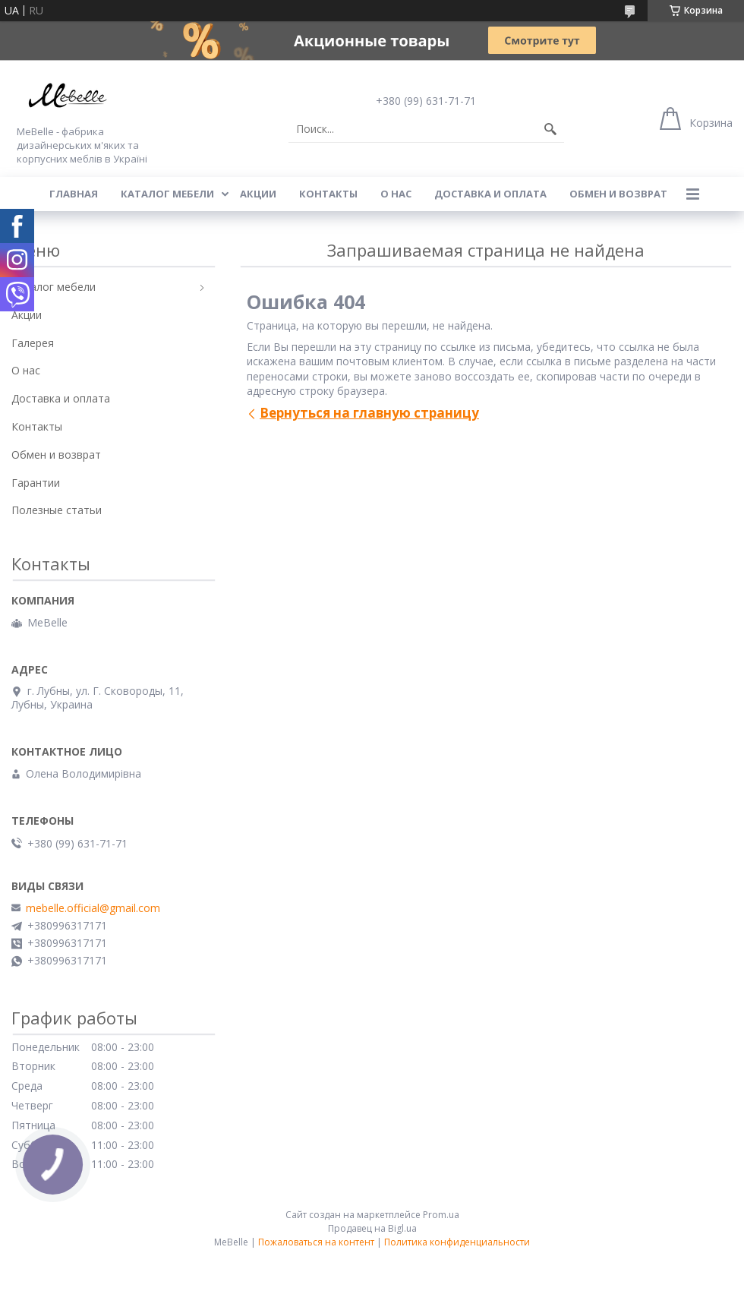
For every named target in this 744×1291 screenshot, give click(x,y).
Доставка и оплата (490, 193)
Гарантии (35, 482)
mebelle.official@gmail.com (93, 908)
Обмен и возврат (618, 193)
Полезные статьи (56, 510)
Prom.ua (441, 1214)
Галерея (32, 343)
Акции (258, 193)
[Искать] (550, 129)
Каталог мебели (167, 193)
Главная (73, 193)
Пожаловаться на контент (316, 1242)
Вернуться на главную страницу (369, 412)
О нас (395, 193)
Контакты (328, 193)
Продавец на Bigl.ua (372, 1228)
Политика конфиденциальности (457, 1242)
